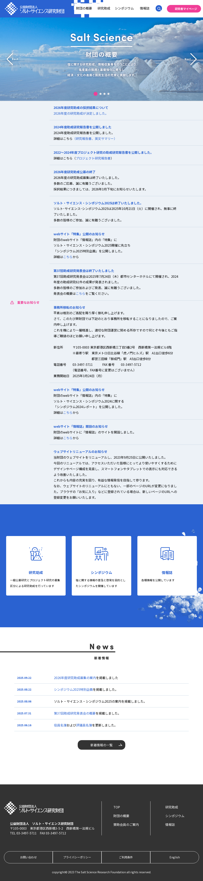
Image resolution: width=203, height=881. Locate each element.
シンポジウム (124, 8)
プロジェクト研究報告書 (93, 158)
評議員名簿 (84, 725)
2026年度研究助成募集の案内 (75, 677)
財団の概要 (84, 8)
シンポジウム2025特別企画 (73, 689)
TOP (116, 807)
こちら (68, 256)
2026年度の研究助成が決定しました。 (81, 113)
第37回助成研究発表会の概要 (75, 713)
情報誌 (144, 8)
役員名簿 (60, 725)
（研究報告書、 (84, 138)
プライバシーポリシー (77, 857)
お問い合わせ (28, 857)
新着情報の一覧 (101, 745)
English (174, 857)
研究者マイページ (186, 9)
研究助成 (104, 8)
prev (12, 59)
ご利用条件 (126, 857)
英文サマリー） (106, 138)
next (190, 59)
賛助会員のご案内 (126, 824)
